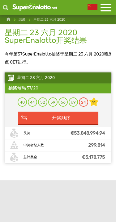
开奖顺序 (61, 118)
